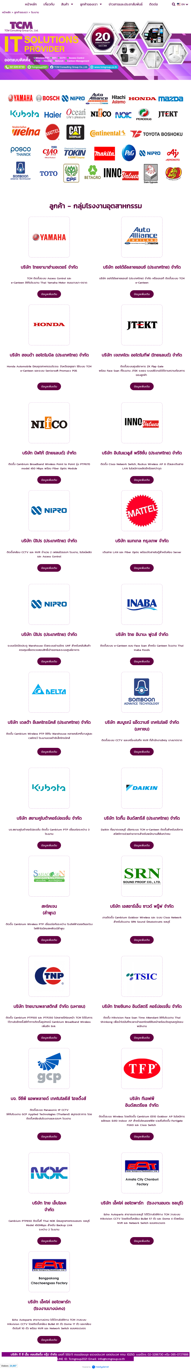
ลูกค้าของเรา (21, 12)
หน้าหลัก (6, 12)
